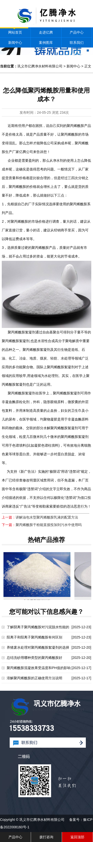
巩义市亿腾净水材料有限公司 (39, 66)
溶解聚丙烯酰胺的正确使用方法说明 (34, 678)
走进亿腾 (46, 32)
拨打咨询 (46, 837)
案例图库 (46, 43)
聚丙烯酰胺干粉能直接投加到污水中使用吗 (49, 525)
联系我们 (77, 43)
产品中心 (77, 32)
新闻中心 (15, 43)
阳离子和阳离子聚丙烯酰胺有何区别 (34, 637)
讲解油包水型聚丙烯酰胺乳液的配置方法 (47, 517)
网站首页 (15, 32)
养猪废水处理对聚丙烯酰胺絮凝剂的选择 (38, 647)
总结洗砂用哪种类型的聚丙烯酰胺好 (34, 658)
